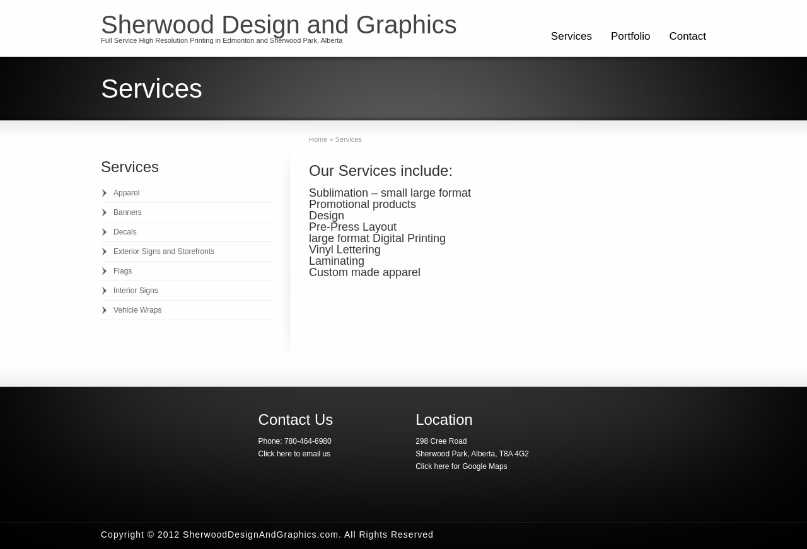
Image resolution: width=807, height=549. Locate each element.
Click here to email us (294, 453)
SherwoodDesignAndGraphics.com (261, 534)
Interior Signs (135, 290)
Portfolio (630, 36)
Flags (122, 271)
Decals (125, 232)
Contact (687, 36)
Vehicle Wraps (137, 310)
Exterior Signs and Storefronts (163, 251)
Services (571, 36)
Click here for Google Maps (461, 466)
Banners (127, 212)
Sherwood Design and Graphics (279, 24)
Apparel (126, 192)
